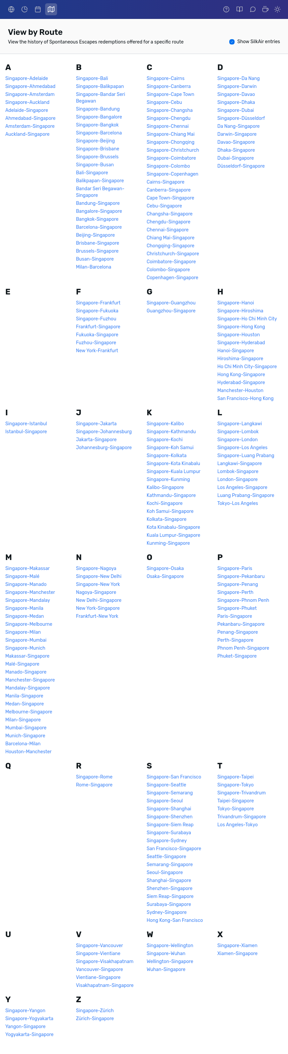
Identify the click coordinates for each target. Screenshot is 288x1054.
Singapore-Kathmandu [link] (171, 432)
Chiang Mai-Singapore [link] (170, 238)
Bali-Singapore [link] (92, 173)
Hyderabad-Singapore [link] (241, 382)
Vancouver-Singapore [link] (99, 969)
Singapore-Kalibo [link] (165, 424)
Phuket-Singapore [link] (237, 656)
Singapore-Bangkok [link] (97, 125)
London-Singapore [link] (237, 479)
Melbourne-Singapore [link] (28, 712)
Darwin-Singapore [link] (236, 134)
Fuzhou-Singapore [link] (96, 343)
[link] (11, 9)
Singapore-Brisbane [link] (97, 149)
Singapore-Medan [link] (24, 616)
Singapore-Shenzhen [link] (169, 817)
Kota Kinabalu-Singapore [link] (173, 527)
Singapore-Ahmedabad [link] (30, 86)
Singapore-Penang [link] (237, 584)
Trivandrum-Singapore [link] (241, 817)
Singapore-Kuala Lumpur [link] (173, 471)
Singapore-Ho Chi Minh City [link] (247, 319)
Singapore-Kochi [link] (164, 440)
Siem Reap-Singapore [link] (170, 896)
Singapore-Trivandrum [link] (241, 793)
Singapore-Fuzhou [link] (96, 319)
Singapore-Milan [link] (23, 632)
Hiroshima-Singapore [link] (240, 359)
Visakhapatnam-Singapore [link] (105, 985)
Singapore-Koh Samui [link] (170, 447)
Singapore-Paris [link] (234, 568)
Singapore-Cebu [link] (164, 102)
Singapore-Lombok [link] (238, 432)
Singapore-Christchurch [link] (173, 150)
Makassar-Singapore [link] (27, 656)
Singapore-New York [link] (98, 584)
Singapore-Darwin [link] (237, 86)
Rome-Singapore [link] (94, 785)
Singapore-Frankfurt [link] (98, 303)
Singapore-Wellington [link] (170, 945)
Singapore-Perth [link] (235, 592)
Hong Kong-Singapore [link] (241, 374)
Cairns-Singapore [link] (165, 182)
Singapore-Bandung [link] (98, 109)
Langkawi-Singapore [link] (239, 463)
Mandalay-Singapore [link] (27, 688)
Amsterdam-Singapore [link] (30, 126)
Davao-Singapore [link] (236, 142)
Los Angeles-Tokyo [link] (237, 825)
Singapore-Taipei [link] (235, 777)
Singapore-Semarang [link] (170, 793)
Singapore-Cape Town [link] (170, 94)
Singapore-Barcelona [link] (99, 133)
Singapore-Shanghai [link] (169, 809)
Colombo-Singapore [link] (168, 270)
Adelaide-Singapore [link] (26, 110)
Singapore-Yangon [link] (25, 1010)
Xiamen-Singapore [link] (237, 953)
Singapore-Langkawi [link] (239, 424)
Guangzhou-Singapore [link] (171, 311)
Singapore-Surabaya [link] (169, 833)
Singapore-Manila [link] (24, 608)
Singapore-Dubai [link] (235, 110)
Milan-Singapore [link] (23, 720)
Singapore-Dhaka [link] (236, 102)
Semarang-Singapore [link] (170, 864)
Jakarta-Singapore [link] (96, 440)
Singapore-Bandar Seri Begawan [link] (100, 98)
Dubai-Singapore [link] (235, 158)
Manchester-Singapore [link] (30, 680)
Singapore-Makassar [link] (27, 568)
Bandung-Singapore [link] (98, 203)
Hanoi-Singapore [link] (235, 351)
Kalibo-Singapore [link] (165, 487)
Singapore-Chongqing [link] (170, 142)
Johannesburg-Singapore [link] (104, 447)
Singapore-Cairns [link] (165, 78)
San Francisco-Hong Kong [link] (245, 398)
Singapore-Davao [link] (236, 94)
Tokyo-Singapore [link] (235, 809)
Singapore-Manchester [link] (30, 592)
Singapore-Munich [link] (25, 648)
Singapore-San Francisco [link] (174, 777)
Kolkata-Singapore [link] (166, 519)
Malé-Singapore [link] (22, 664)
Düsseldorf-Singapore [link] (241, 166)
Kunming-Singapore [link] (168, 543)
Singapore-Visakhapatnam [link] (104, 961)
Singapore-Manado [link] (25, 584)
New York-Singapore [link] (98, 608)
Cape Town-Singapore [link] (170, 198)
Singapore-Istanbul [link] (26, 424)
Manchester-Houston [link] (240, 390)
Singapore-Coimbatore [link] (171, 158)
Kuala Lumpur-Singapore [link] (173, 535)
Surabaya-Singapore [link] (169, 904)
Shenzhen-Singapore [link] (169, 888)
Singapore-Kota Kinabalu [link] (173, 463)
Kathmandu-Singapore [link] (171, 495)
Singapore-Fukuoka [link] (97, 311)
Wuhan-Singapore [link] (166, 969)
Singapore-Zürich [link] (95, 1010)
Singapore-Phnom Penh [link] (243, 600)
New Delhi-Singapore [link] (98, 600)
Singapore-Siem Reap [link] (170, 825)
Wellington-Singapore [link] (170, 961)
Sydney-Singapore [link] (167, 912)
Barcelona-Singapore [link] (99, 227)
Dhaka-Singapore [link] (236, 150)
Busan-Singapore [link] (95, 259)
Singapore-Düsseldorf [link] (241, 118)
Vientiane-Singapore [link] (98, 977)
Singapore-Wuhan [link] (166, 953)
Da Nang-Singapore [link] (238, 126)
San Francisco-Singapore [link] (174, 848)
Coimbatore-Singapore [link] (171, 262)
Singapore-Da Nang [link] (238, 78)
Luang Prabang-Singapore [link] (245, 495)
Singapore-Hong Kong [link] (241, 327)
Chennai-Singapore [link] (167, 230)
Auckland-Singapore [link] (27, 134)
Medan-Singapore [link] (24, 704)
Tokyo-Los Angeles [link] (237, 503)
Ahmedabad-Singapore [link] (30, 118)
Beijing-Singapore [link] (95, 235)
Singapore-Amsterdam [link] (29, 94)
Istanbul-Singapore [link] (26, 432)
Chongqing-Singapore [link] (170, 246)
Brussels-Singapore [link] (97, 251)
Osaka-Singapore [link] (165, 576)
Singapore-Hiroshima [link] (240, 311)
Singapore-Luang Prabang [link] (245, 455)
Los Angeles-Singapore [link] (242, 487)
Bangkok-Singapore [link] (97, 219)
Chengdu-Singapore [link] (168, 222)
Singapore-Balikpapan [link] (100, 86)
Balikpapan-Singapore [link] (100, 181)
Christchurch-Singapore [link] (173, 254)
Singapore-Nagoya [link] (96, 568)
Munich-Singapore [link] (25, 736)
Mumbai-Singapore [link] (25, 728)
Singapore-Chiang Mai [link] (170, 134)
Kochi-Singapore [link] (164, 503)
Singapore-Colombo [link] (168, 166)
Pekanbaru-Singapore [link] (240, 624)
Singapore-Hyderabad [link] (241, 343)
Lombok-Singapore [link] (237, 471)
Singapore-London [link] (237, 440)
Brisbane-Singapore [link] (97, 243)
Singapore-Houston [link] (238, 335)
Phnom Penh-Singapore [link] (243, 648)
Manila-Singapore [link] (24, 696)
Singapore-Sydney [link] (167, 841)
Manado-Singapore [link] (25, 672)
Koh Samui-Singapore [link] (170, 511)
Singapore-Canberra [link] (169, 86)
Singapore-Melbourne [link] (28, 624)
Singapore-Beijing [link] (95, 141)
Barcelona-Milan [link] (22, 744)
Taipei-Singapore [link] (235, 801)
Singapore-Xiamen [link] (237, 945)
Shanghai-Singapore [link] (169, 880)
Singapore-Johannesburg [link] (104, 432)
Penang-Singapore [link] (237, 632)
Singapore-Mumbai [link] (25, 640)
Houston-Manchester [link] (28, 752)
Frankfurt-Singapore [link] (98, 327)
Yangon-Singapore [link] (25, 1026)
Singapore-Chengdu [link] (168, 118)
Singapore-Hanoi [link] (235, 303)
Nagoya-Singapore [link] (96, 592)
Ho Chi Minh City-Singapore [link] (247, 366)
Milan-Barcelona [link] (93, 267)
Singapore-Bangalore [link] (99, 117)
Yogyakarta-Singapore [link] (29, 1034)
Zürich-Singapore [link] (95, 1018)
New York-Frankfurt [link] (97, 351)
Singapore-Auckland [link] (27, 102)
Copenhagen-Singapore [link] (172, 278)
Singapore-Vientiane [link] (98, 953)
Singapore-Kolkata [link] (166, 455)
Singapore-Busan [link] (95, 165)
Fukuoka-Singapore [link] (97, 335)
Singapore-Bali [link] (92, 78)
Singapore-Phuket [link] (237, 608)
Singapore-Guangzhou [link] (171, 303)
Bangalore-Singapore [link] (99, 211)
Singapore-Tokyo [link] (235, 785)
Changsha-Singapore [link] (169, 214)
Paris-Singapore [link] (234, 616)
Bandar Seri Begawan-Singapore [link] (100, 192)
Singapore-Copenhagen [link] (172, 174)
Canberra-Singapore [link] (169, 190)
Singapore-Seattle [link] (166, 785)
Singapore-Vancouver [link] (99, 945)
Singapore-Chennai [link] (168, 126)
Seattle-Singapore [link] (166, 856)
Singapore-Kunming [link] (168, 479)
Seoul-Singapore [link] (165, 872)
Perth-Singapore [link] (235, 640)
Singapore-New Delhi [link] (98, 576)
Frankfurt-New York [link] (97, 616)
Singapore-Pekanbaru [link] (241, 576)
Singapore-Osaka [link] (165, 568)
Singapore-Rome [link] (94, 777)
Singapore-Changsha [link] (170, 110)
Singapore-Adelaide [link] (26, 78)
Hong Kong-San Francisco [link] (175, 920)
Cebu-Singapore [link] (164, 206)
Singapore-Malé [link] (22, 576)
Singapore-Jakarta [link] (96, 424)
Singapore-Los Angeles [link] (242, 447)
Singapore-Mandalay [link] (27, 600)
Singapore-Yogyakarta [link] (29, 1018)
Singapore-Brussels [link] (97, 157)
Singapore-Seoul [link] (165, 801)
